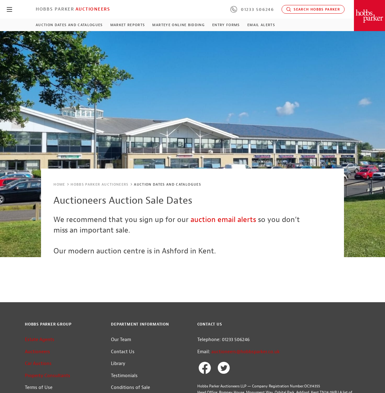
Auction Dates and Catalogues (69, 25)
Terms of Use (39, 388)
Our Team (121, 340)
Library (118, 364)
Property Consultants (47, 376)
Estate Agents (39, 340)
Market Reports (127, 25)
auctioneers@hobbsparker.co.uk (245, 352)
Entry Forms (226, 25)
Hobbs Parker (55, 9)
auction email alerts (223, 219)
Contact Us (123, 352)
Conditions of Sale (130, 388)
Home (59, 184)
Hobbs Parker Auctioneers (99, 184)
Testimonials (124, 376)
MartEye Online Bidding (178, 25)
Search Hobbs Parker (313, 9)
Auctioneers (93, 9)
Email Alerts (261, 25)
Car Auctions (38, 364)
